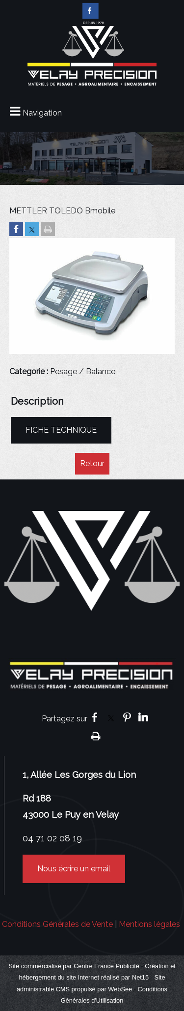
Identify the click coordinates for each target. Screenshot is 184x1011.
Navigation (42, 113)
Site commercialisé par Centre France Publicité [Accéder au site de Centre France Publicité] (73, 966)
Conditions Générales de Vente (57, 924)
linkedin (143, 717)
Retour (92, 463)
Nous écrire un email (73, 868)
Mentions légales (149, 924)
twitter (111, 717)
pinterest (127, 717)
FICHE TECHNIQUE (61, 430)
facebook (94, 717)
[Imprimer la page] (48, 230)
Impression (96, 735)
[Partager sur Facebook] (16, 230)
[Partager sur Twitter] (32, 230)
